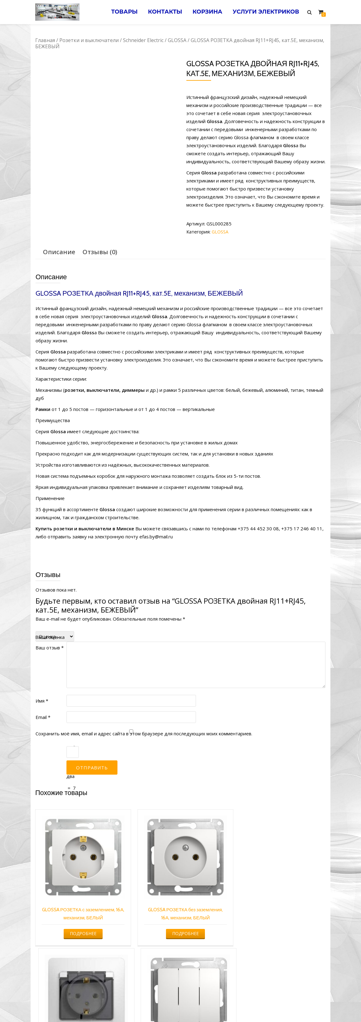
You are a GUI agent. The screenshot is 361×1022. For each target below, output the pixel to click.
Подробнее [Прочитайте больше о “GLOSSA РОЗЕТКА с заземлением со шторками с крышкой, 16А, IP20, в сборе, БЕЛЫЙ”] (216, 928)
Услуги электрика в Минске (135, 1005)
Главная (45, 40)
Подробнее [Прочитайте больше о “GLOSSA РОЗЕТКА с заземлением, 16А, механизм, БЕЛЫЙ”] (68, 912)
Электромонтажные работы (225, 1005)
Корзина (204, 12)
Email (43, 717)
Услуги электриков (264, 12)
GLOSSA (177, 40)
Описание (59, 252)
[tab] (59, 252)
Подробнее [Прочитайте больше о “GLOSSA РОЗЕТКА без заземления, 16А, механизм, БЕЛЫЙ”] (143, 912)
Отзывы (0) (100, 252)
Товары (117, 12)
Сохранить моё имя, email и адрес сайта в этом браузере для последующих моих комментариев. (144, 733)
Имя (42, 701)
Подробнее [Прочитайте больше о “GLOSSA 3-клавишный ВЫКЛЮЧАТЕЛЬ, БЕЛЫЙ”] (291, 904)
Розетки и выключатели (89, 40)
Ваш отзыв (50, 647)
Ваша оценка (50, 637)
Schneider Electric (143, 40)
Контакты (159, 12)
